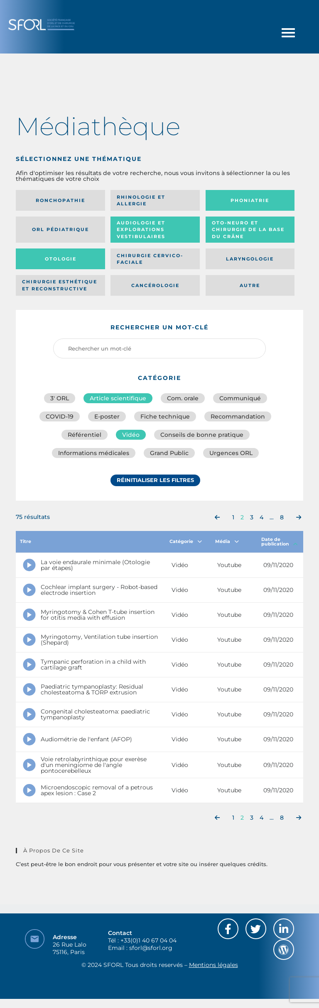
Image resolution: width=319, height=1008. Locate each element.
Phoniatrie (250, 200)
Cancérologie (155, 285)
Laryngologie (250, 259)
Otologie (60, 259)
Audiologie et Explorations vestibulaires (141, 229)
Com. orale (183, 398)
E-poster (107, 416)
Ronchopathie (60, 200)
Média (227, 541)
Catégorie (185, 541)
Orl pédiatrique (60, 229)
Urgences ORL (231, 453)
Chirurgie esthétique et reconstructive (59, 285)
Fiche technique (165, 416)
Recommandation (238, 416)
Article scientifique (118, 398)
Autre (250, 285)
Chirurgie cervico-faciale (150, 259)
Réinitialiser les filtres (155, 480)
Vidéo (131, 434)
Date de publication (279, 541)
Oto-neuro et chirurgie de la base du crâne (248, 229)
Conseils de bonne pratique (201, 434)
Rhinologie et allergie (141, 200)
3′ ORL (59, 398)
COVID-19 (60, 416)
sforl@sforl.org (150, 948)
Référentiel (84, 434)
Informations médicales (93, 453)
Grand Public (169, 453)
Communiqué (240, 398)
